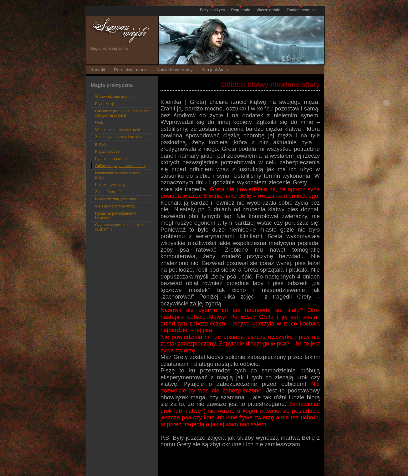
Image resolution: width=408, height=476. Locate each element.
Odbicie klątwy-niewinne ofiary (120, 166)
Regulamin (240, 10)
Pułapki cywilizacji (110, 184)
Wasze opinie (268, 10)
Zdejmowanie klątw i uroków (118, 137)
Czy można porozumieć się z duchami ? (119, 227)
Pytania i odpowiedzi (112, 158)
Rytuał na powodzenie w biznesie (115, 215)
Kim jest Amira (215, 69)
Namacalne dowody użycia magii (117, 175)
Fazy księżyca (212, 10)
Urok (99, 122)
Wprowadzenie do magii (115, 97)
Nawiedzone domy (174, 69)
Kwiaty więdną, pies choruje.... (120, 199)
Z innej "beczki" (108, 192)
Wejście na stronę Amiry (115, 206)
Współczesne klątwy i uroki (117, 130)
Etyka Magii (105, 104)
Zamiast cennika (301, 10)
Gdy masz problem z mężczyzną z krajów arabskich (122, 113)
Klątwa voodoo (107, 151)
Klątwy (100, 144)
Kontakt (97, 69)
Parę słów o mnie (131, 69)
